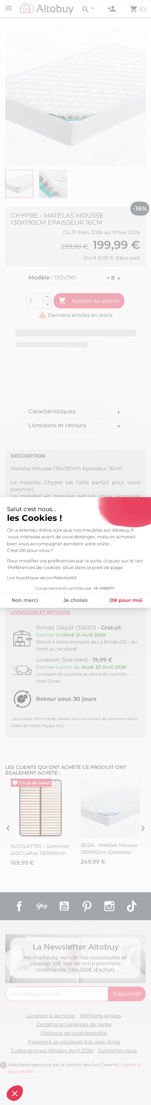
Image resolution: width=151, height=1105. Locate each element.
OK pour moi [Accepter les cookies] (126, 600)
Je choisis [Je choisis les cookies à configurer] (75, 600)
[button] (14, 1093)
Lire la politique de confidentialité (41, 577)
